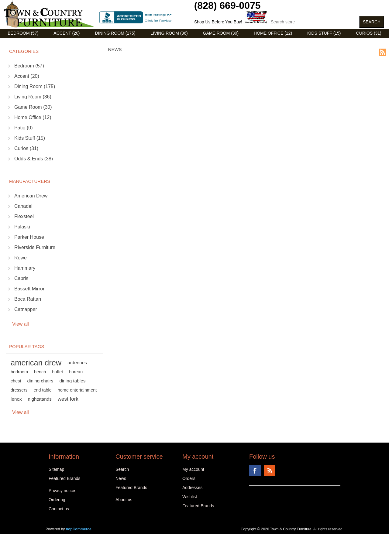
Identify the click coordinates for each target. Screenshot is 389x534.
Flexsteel (24, 216)
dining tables (72, 380)
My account (193, 469)
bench (40, 371)
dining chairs (40, 380)
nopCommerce (78, 529)
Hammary (24, 268)
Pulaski (22, 226)
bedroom (19, 371)
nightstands (40, 399)
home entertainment (77, 390)
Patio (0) (23, 127)
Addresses (192, 487)
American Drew (30, 195)
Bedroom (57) (23, 33)
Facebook (255, 470)
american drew (36, 362)
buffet (57, 371)
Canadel (23, 206)
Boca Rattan (27, 299)
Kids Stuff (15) (324, 33)
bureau (76, 371)
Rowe (20, 257)
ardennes (77, 362)
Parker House (29, 237)
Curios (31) (368, 33)
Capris (21, 278)
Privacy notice (62, 490)
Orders (188, 478)
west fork (68, 399)
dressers (19, 390)
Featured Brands (64, 478)
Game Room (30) (221, 33)
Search (122, 469)
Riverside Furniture (34, 247)
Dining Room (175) (115, 33)
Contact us (59, 508)
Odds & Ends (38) (33, 158)
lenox (16, 399)
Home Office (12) (273, 33)
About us (123, 499)
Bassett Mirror (29, 288)
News (120, 478)
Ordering (57, 499)
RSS (382, 52)
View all (20, 324)
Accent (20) (66, 33)
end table (42, 390)
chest (16, 380)
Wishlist (189, 496)
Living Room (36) (169, 33)
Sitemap (56, 469)
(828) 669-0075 (227, 5)
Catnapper (25, 309)
